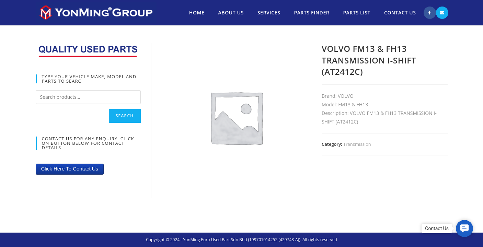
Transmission (357, 144)
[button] (464, 228)
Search (125, 116)
